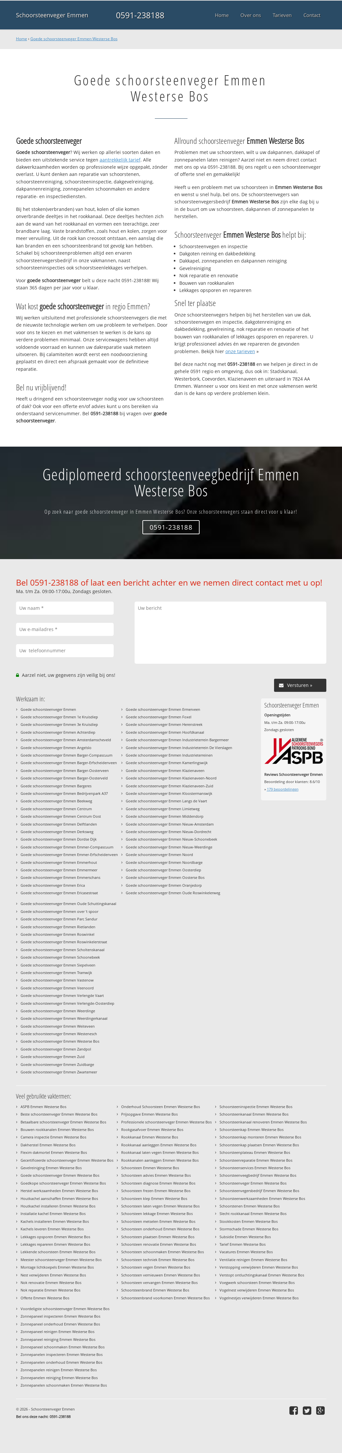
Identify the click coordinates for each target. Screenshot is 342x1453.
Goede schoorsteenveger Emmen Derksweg (57, 831)
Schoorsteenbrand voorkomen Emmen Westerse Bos (165, 1297)
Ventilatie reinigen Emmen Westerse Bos (253, 1259)
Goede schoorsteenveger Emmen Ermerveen (163, 709)
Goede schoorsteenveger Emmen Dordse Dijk (59, 839)
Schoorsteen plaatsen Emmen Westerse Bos (157, 1236)
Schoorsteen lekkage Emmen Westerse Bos (157, 1213)
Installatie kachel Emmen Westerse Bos (53, 1213)
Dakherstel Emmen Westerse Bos (48, 1144)
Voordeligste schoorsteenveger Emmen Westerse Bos (65, 1308)
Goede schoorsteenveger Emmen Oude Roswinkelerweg (173, 892)
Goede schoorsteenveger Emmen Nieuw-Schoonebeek (171, 839)
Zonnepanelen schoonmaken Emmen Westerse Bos (64, 1385)
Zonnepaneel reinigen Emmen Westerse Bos (57, 1331)
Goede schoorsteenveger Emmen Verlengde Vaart (62, 995)
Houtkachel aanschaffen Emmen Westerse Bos (59, 1198)
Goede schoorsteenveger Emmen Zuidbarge (57, 1064)
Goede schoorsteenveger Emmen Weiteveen (58, 1026)
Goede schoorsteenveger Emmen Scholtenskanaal (63, 949)
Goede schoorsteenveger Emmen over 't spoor (59, 911)
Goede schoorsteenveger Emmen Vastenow (57, 980)
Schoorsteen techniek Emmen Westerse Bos (157, 1259)
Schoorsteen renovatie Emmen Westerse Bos (158, 1244)
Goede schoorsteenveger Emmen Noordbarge (164, 862)
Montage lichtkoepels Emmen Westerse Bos (57, 1267)
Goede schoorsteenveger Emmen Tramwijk (56, 972)
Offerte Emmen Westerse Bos (45, 1297)
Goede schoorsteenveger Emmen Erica (53, 885)
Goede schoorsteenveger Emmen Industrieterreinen (169, 755)
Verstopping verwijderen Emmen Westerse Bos (259, 1267)
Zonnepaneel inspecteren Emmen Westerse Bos (60, 1316)
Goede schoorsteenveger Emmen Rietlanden (58, 926)
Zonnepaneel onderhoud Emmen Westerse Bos (60, 1324)
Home (21, 39)
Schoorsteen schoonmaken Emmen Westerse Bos (162, 1251)
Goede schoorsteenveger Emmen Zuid (53, 1056)
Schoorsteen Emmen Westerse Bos (150, 1167)
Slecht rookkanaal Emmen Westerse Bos (253, 1213)
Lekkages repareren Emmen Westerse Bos (55, 1244)
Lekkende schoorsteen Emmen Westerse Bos (58, 1251)
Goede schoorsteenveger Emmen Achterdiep (58, 732)
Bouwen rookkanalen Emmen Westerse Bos (57, 1129)
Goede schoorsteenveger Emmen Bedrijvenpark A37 (64, 793)
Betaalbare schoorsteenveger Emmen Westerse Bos (63, 1122)
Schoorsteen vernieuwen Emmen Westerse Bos (160, 1275)
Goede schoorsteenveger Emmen (48, 709)
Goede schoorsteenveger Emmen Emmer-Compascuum (67, 847)
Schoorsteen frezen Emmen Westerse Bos (155, 1190)
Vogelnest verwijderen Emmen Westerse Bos (257, 1290)
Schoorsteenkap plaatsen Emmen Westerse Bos (259, 1144)
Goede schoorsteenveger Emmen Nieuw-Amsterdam (170, 824)
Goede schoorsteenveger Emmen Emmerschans (60, 877)
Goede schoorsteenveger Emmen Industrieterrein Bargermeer (177, 739)
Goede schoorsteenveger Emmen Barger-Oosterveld (64, 778)
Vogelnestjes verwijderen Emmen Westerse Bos (259, 1297)
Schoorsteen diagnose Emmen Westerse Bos (158, 1183)
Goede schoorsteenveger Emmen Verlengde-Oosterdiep (67, 1003)
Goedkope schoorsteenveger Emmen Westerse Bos (63, 1183)
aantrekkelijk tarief (120, 160)
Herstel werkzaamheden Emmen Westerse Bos (59, 1190)
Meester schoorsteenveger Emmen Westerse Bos (61, 1259)
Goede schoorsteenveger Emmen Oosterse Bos (165, 877)
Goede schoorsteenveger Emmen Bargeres (56, 785)
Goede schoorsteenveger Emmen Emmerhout (59, 862)
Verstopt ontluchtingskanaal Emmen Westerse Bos (262, 1275)
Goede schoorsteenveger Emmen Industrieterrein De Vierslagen (179, 747)
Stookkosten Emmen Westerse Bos (249, 1221)
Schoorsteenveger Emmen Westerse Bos (253, 1183)
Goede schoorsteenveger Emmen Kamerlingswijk (167, 762)
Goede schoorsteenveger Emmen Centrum (56, 808)
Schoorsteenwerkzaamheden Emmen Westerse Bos (262, 1198)
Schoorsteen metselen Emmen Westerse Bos (158, 1221)
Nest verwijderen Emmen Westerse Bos (53, 1275)
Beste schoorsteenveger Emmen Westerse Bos (59, 1114)
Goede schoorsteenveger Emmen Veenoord (57, 987)
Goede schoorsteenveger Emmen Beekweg (56, 800)
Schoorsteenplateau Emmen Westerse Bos (255, 1152)
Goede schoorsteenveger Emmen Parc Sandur (59, 918)
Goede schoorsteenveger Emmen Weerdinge (58, 1010)
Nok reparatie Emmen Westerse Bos (50, 1290)
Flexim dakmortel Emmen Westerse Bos (54, 1152)
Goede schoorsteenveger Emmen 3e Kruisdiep (59, 724)
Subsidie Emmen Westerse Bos (245, 1236)
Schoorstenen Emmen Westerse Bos (250, 1206)
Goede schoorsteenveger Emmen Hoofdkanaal (165, 732)
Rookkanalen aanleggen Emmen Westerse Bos (160, 1160)
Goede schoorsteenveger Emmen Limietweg (163, 808)
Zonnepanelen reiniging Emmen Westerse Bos (59, 1377)
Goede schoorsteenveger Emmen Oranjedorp (164, 885)
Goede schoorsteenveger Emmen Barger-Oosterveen (65, 770)
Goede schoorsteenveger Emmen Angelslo (56, 747)
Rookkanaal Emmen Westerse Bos (149, 1137)
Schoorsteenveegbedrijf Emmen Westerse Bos (258, 1175)
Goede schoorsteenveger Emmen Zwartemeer (59, 1071)
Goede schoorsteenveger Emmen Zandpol (56, 1049)
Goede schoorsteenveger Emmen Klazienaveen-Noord (171, 778)
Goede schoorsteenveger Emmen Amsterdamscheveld (66, 739)
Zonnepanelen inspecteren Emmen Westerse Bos (62, 1354)
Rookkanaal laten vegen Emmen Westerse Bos (160, 1152)
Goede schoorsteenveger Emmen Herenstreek (164, 724)
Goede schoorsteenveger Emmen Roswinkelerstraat (64, 941)
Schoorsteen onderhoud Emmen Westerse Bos (160, 1228)
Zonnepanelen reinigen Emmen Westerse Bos (59, 1369)
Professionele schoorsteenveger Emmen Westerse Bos (166, 1122)
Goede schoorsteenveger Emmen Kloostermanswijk (169, 793)
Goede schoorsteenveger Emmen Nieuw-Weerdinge (169, 847)
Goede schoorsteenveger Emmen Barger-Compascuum (66, 755)
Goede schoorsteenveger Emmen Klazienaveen (165, 770)
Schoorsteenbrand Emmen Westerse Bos (155, 1290)
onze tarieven (240, 351)
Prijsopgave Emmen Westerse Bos (149, 1114)
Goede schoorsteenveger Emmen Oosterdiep (163, 869)
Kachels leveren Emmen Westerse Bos (52, 1228)
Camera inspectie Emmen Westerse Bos (53, 1137)
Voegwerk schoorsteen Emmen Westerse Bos (257, 1282)
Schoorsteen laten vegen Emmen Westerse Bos (160, 1206)
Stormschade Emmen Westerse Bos (249, 1228)
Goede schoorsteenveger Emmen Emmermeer (59, 869)
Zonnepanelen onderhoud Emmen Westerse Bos (61, 1362)
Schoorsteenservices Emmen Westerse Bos (255, 1167)
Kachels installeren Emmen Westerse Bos (55, 1221)
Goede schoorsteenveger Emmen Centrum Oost (61, 816)
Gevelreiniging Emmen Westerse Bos (51, 1167)
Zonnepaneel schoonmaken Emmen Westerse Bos (63, 1346)
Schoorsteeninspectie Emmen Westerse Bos (256, 1106)
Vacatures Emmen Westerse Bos (246, 1251)
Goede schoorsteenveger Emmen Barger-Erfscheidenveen (69, 762)
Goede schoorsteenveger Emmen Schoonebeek (60, 957)
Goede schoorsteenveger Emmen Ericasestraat (59, 892)
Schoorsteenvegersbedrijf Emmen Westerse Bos (259, 1190)
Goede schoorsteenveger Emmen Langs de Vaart (166, 800)
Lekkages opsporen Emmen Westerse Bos (55, 1236)
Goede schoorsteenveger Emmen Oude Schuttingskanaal (68, 903)
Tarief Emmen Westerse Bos (243, 1244)
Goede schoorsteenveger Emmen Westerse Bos (74, 39)
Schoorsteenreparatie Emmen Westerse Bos (256, 1160)
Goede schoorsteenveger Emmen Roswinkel (57, 934)
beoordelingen (283, 789)
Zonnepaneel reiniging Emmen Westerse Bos (58, 1339)
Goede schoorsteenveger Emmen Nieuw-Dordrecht (168, 831)
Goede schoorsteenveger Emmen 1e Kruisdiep (59, 716)
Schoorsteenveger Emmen (52, 15)
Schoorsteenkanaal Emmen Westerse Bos (254, 1114)
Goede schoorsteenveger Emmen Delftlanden (59, 824)
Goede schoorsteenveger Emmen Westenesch (59, 1033)
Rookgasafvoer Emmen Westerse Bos (152, 1129)
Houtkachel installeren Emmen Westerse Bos (58, 1206)
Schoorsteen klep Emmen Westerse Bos (154, 1198)
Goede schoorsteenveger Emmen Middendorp (165, 816)
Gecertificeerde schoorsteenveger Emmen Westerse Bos (67, 1160)
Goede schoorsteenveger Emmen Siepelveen (58, 965)
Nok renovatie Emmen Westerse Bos (51, 1282)
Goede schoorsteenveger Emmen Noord (159, 854)
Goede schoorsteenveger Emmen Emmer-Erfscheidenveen (69, 854)
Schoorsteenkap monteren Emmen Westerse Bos (260, 1137)
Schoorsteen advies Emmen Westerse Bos (156, 1175)
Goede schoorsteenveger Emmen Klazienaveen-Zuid (169, 785)
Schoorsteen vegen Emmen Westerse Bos (155, 1267)
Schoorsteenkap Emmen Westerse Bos (252, 1129)
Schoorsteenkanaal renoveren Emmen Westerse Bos (263, 1122)
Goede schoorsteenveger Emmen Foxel (158, 716)
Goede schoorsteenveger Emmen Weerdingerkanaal (64, 1018)
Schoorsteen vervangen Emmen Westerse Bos (159, 1282)
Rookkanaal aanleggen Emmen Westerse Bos (158, 1144)
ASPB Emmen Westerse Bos (43, 1106)
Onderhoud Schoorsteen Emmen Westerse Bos (160, 1106)
